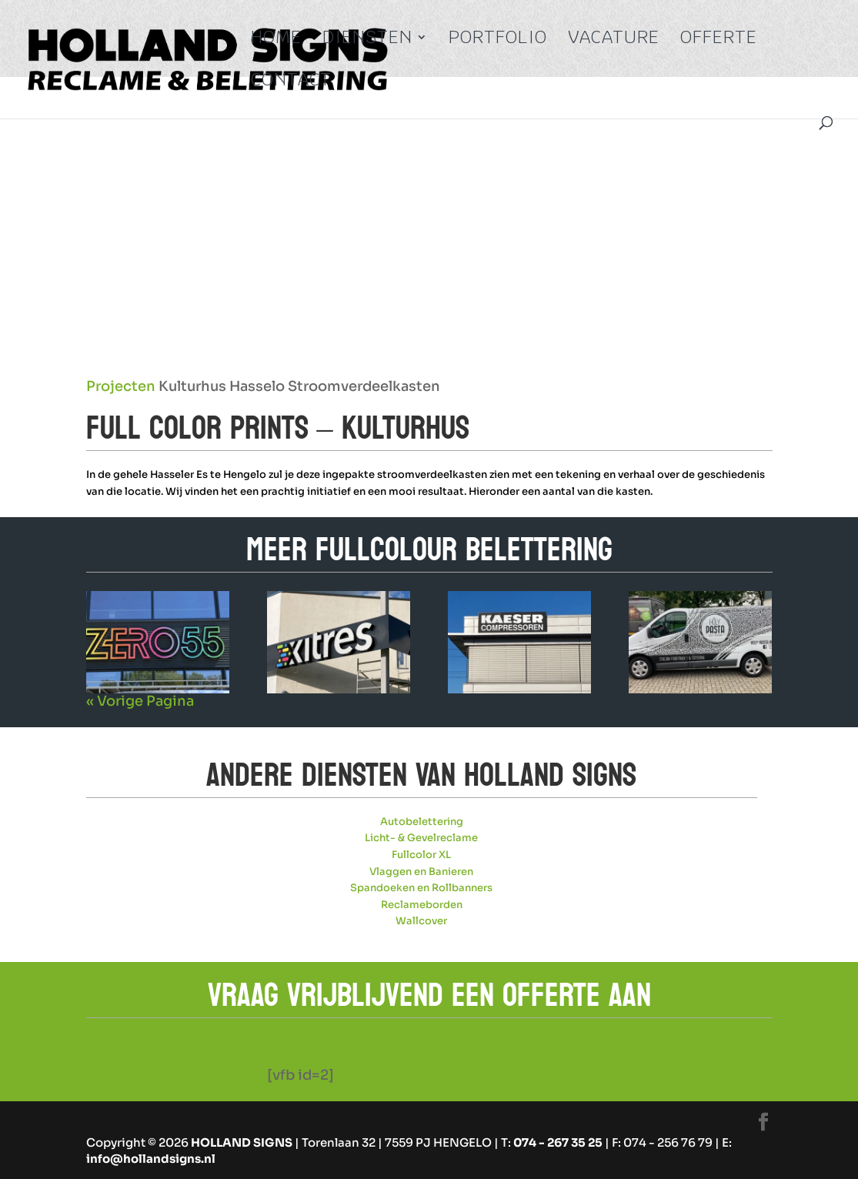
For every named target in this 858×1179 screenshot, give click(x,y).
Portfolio (498, 40)
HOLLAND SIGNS (241, 1142)
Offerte (718, 40)
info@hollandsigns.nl (150, 1158)
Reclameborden (421, 904)
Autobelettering (421, 821)
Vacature (613, 40)
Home (276, 40)
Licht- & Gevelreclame (421, 837)
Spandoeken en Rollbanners (421, 887)
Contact (291, 82)
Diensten (367, 40)
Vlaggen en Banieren (421, 871)
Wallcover (421, 920)
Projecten (120, 386)
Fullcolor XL (421, 854)
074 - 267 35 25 (558, 1142)
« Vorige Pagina (140, 701)
